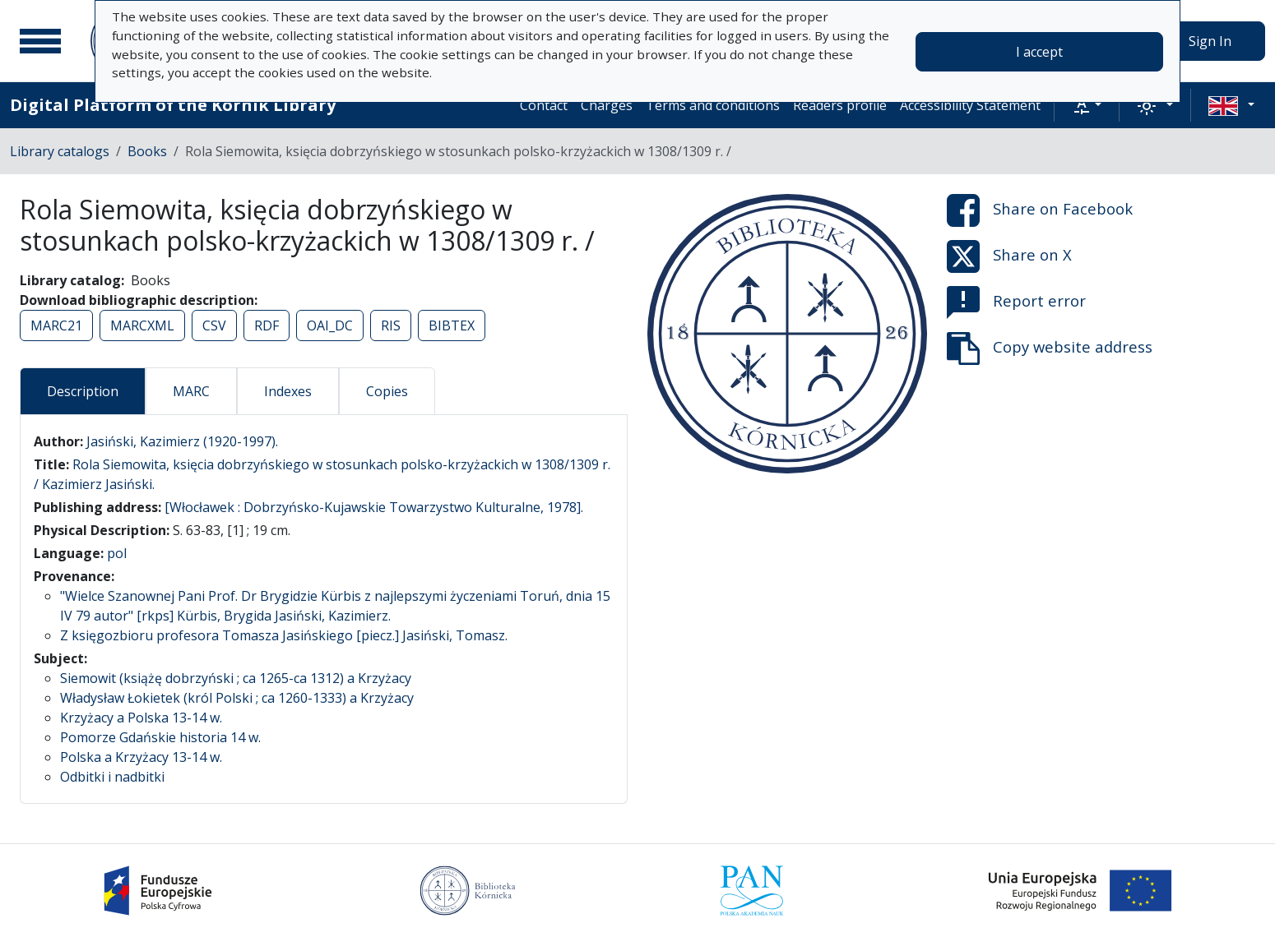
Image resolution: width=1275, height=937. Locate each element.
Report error (1016, 302)
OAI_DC (330, 325)
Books (147, 151)
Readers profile (840, 105)
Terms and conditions (713, 105)
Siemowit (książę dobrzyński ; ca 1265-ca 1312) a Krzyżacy (235, 678)
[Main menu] (40, 41)
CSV (214, 325)
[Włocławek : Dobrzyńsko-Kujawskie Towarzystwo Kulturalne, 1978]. (374, 507)
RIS (391, 325)
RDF (266, 325)
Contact (544, 105)
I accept (1039, 52)
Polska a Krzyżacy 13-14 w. (141, 757)
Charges (607, 105)
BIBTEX (452, 325)
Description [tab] (82, 391)
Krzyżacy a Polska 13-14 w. (141, 718)
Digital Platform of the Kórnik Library (173, 105)
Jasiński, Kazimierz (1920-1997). (182, 441)
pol (117, 553)
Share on (1040, 210)
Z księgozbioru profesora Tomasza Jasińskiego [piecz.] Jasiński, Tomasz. (284, 635)
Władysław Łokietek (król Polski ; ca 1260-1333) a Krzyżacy (237, 698)
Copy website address (1049, 348)
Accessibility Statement (970, 105)
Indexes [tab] (288, 391)
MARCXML (142, 325)
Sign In (1210, 41)
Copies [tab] (387, 391)
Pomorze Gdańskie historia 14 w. (160, 737)
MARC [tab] (191, 391)
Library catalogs (59, 151)
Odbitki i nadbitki (112, 777)
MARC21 (56, 325)
